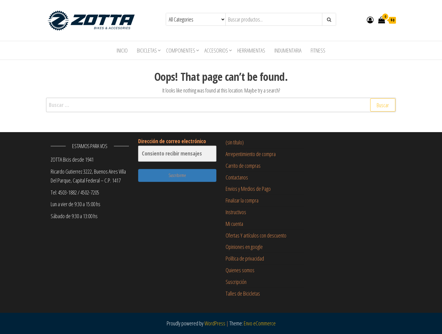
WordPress (214, 323)
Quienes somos (240, 270)
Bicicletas (147, 50)
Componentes (180, 50)
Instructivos (236, 212)
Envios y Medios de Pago (248, 188)
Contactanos (237, 177)
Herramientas (251, 50)
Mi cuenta (234, 223)
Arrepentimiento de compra (251, 154)
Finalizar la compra (242, 200)
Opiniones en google (244, 246)
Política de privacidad (245, 258)
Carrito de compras (243, 165)
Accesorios (216, 50)
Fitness (318, 50)
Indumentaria (287, 50)
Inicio (122, 50)
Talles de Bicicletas (243, 293)
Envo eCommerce (260, 323)
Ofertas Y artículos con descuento (256, 235)
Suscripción (236, 281)
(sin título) (235, 142)
